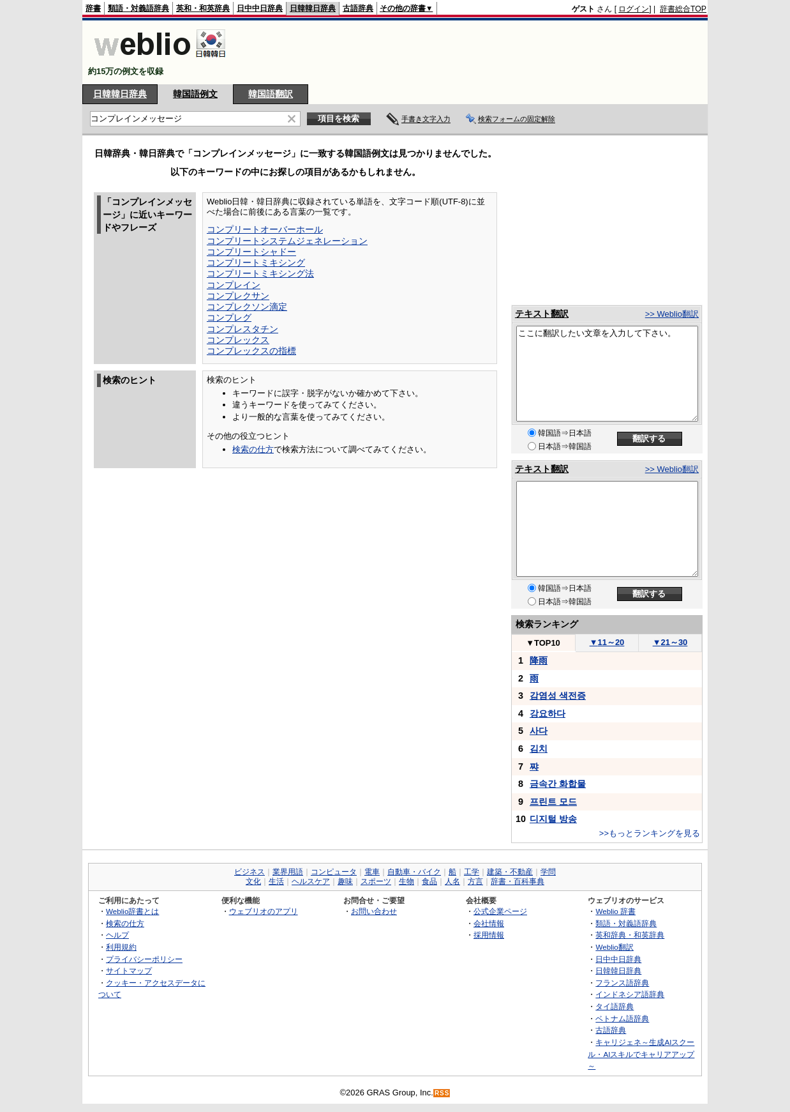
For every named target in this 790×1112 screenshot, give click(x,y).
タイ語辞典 (614, 1006)
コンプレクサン (238, 296)
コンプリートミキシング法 (260, 273)
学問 (548, 872)
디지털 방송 (553, 819)
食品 (429, 881)
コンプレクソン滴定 (247, 306)
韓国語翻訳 (270, 94)
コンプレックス (238, 340)
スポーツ (376, 881)
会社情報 (488, 923)
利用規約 (121, 947)
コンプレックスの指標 (251, 351)
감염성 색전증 (558, 695)
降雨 (539, 660)
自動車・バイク (414, 872)
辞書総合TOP (683, 8)
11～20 (607, 642)
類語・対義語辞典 (138, 8)
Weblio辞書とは (132, 911)
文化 (253, 881)
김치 (539, 748)
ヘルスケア (311, 881)
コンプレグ (229, 317)
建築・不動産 (510, 872)
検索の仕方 (253, 449)
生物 (406, 881)
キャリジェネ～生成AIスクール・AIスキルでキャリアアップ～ (641, 1054)
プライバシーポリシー (144, 959)
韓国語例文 (195, 94)
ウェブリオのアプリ (263, 911)
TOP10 (543, 643)
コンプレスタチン (242, 329)
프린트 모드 (553, 801)
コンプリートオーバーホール (265, 229)
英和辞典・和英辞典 (629, 935)
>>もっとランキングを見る (649, 833)
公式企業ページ (500, 911)
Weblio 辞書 (615, 911)
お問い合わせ (374, 911)
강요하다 (547, 713)
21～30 (670, 642)
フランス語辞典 (622, 983)
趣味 (345, 881)
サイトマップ (129, 970)
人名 (452, 881)
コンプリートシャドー (251, 252)
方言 (475, 881)
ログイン (633, 8)
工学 (471, 872)
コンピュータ (334, 872)
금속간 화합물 (558, 784)
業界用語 (287, 872)
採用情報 (488, 935)
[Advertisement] (474, 52)
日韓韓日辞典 (313, 8)
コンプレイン (233, 285)
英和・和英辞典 (203, 8)
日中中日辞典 (260, 8)
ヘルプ (117, 935)
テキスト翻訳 (542, 313)
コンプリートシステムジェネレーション (287, 241)
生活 (276, 881)
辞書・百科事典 (517, 881)
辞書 (93, 8)
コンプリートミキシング (256, 262)
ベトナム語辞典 (622, 1018)
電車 (372, 872)
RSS (442, 1093)
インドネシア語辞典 (629, 994)
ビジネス (249, 872)
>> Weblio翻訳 (672, 314)
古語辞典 (358, 8)
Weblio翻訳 (614, 947)
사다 (539, 731)
